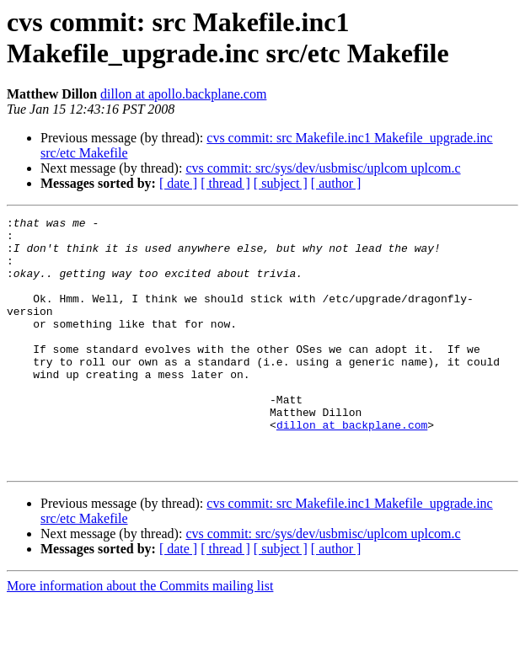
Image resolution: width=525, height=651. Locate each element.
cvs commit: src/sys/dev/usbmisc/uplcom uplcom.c (322, 168)
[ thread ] (225, 183)
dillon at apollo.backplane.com (183, 94)
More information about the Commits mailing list (140, 636)
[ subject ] (281, 183)
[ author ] (336, 183)
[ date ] (178, 183)
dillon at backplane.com (351, 467)
